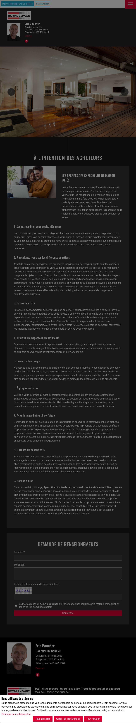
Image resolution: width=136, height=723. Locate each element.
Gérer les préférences (68, 718)
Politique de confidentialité (16, 714)
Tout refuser (93, 718)
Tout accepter (42, 718)
